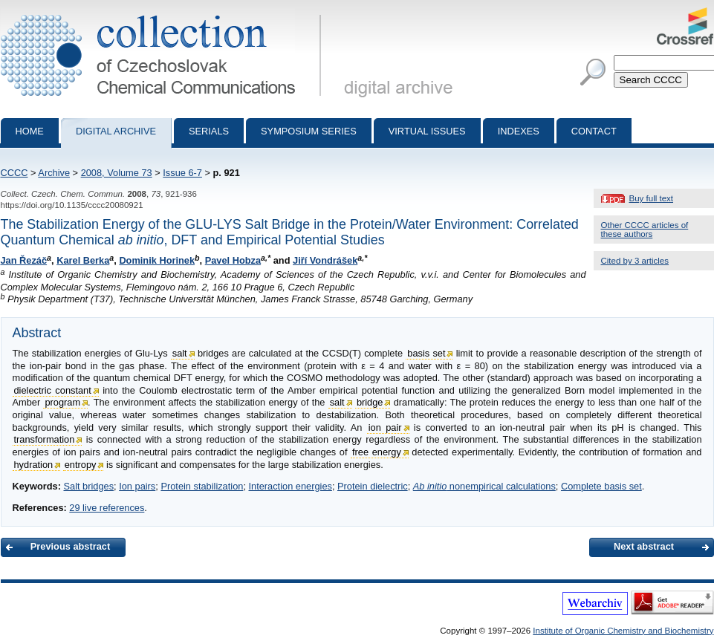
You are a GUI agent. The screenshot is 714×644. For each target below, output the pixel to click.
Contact (594, 131)
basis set (426, 353)
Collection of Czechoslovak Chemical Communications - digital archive (164, 13)
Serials (209, 131)
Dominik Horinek (157, 260)
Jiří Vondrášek (325, 260)
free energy (376, 452)
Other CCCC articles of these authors (645, 229)
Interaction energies (290, 486)
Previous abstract (70, 546)
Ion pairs (137, 486)
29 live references (106, 507)
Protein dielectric (372, 486)
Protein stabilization (201, 486)
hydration (33, 464)
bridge (370, 402)
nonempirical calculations (484, 486)
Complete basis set (601, 486)
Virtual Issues (427, 131)
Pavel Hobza (233, 260)
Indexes (518, 131)
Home (30, 131)
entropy (81, 464)
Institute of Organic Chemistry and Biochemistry (623, 630)
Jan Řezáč (24, 260)
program (62, 402)
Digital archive (116, 131)
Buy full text (651, 198)
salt (179, 353)
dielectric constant (52, 390)
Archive (54, 172)
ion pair (385, 427)
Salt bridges (88, 486)
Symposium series (309, 131)
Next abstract (644, 546)
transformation (44, 439)
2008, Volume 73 (116, 172)
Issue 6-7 (182, 172)
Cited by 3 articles (635, 260)
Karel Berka (82, 260)
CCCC (14, 172)
